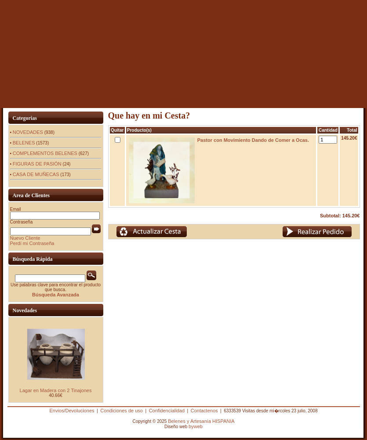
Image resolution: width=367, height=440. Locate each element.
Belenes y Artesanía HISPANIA (201, 421)
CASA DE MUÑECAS (36, 174)
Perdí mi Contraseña (32, 243)
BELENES (24, 142)
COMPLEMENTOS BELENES (45, 153)
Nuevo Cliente (25, 238)
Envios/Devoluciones (71, 410)
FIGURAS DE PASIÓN (37, 163)
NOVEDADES (28, 132)
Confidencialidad (167, 410)
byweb (196, 426)
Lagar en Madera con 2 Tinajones (56, 390)
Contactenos (204, 410)
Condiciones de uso (121, 410)
